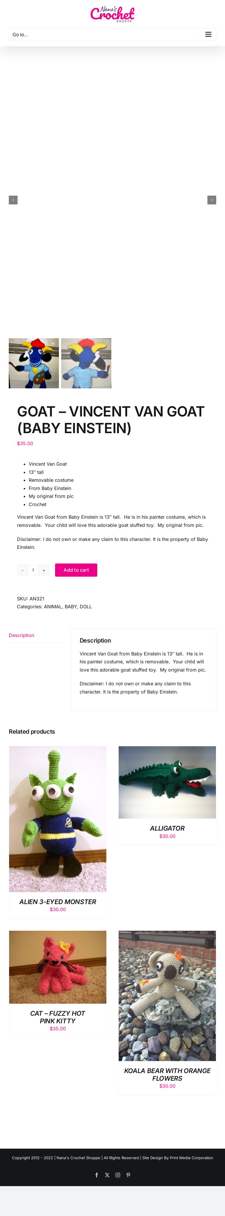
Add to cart (76, 571)
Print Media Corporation (191, 1158)
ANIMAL (53, 607)
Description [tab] (21, 636)
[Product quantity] (33, 571)
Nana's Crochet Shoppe (78, 1158)
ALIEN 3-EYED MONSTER (57, 902)
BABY (71, 607)
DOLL (86, 607)
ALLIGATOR (167, 829)
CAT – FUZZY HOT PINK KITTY (57, 1018)
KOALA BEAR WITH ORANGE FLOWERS (167, 1075)
